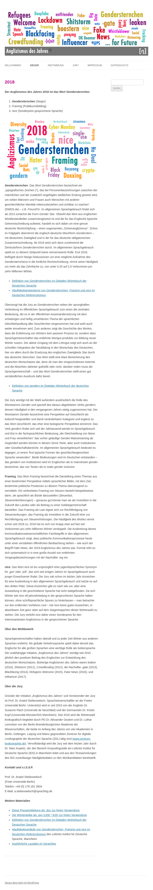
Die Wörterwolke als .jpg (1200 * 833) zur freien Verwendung (49, 815)
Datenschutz (119, 65)
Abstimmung (56, 65)
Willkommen (13, 65)
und (83, 290)
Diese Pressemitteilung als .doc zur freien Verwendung (45, 810)
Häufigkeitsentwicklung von (29, 290)
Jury (76, 65)
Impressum (94, 65)
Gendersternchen (40, 280)
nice (88, 290)
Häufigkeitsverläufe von (27, 829)
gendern (35, 385)
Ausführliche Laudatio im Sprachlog (34, 843)
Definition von (21, 280)
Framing (75, 290)
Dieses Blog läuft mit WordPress (22, 882)
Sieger (34, 65)
